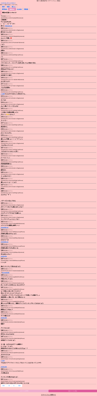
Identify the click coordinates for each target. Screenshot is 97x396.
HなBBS (19, 9)
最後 (19, 385)
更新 (3, 7)
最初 (3, 385)
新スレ (14, 7)
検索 (8, 7)
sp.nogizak (5, 272)
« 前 (9, 385)
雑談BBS (12, 9)
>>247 (3, 361)
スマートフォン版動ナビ (48, 394)
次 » (14, 385)
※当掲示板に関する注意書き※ (8, 3)
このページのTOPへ (24, 391)
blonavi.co (8, 26)
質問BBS (4, 9)
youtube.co (4, 227)
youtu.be (4, 256)
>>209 (3, 94)
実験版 (26, 9)
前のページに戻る (72, 391)
